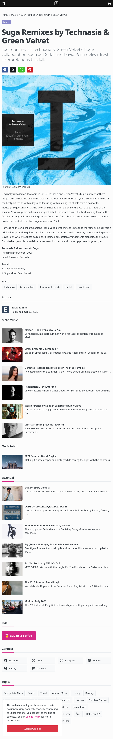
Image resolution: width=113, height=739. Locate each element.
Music (14, 14)
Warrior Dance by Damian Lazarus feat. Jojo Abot (53, 405)
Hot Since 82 (93, 714)
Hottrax (80, 700)
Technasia (9, 287)
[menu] (3, 3)
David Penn (84, 287)
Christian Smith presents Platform (44, 424)
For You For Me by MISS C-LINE (42, 563)
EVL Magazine (19, 307)
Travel (43, 693)
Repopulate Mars (13, 693)
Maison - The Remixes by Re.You (43, 329)
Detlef (68, 287)
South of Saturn (97, 700)
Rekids (31, 693)
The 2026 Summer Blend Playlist (43, 582)
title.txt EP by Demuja (37, 487)
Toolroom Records (50, 287)
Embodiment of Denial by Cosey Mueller (48, 525)
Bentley (89, 693)
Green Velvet (27, 287)
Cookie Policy (32, 716)
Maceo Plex (63, 721)
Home (5, 14)
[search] (109, 3)
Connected (64, 700)
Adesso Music (59, 693)
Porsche (66, 714)
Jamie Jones (79, 707)
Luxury (76, 693)
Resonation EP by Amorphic (40, 386)
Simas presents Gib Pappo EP (41, 348)
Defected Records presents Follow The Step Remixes (55, 367)
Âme (78, 714)
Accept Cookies (32, 728)
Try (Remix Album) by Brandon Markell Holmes (51, 544)
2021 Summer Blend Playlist (41, 456)
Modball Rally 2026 (35, 601)
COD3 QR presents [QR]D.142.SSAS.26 (46, 506)
